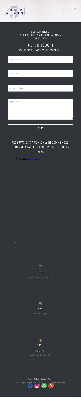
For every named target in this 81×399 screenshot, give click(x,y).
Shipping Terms (47, 379)
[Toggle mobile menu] (75, 9)
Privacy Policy (33, 379)
